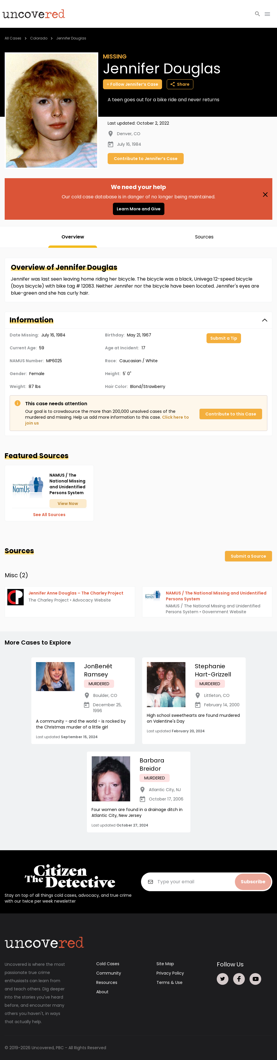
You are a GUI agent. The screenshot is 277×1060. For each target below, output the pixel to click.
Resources (106, 982)
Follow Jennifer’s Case (132, 84)
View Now (68, 503)
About (102, 992)
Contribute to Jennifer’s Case (146, 159)
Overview (72, 236)
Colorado (38, 38)
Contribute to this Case (230, 414)
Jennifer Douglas (71, 38)
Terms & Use (169, 982)
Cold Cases (107, 964)
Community (108, 973)
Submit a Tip (223, 338)
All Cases (13, 38)
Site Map (165, 964)
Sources (204, 236)
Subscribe (253, 881)
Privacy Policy (170, 973)
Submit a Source (248, 556)
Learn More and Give (139, 209)
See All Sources (49, 515)
